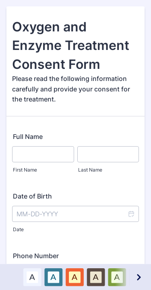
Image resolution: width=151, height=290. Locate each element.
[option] (32, 277)
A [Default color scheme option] (32, 276)
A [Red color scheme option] (74, 276)
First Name (25, 170)
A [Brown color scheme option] (96, 276)
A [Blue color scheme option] (53, 276)
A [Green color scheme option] (117, 276)
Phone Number (36, 256)
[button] (131, 214)
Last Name (90, 170)
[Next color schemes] (138, 276)
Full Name (28, 137)
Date (18, 229)
